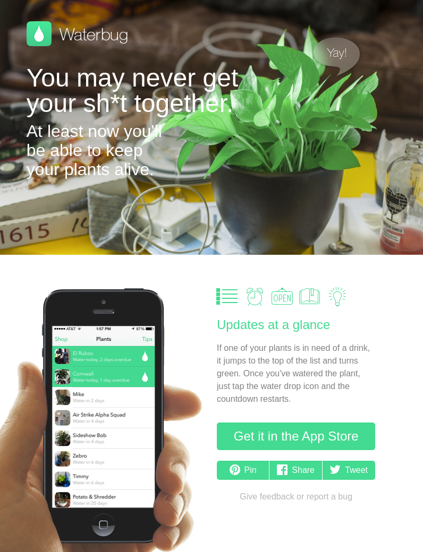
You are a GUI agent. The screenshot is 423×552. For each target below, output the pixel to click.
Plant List (227, 297)
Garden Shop (282, 297)
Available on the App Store (68, 213)
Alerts (254, 297)
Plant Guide (309, 297)
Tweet (349, 470)
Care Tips (337, 297)
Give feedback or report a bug (296, 496)
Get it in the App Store (296, 436)
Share (296, 470)
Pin (243, 470)
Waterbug (77, 34)
